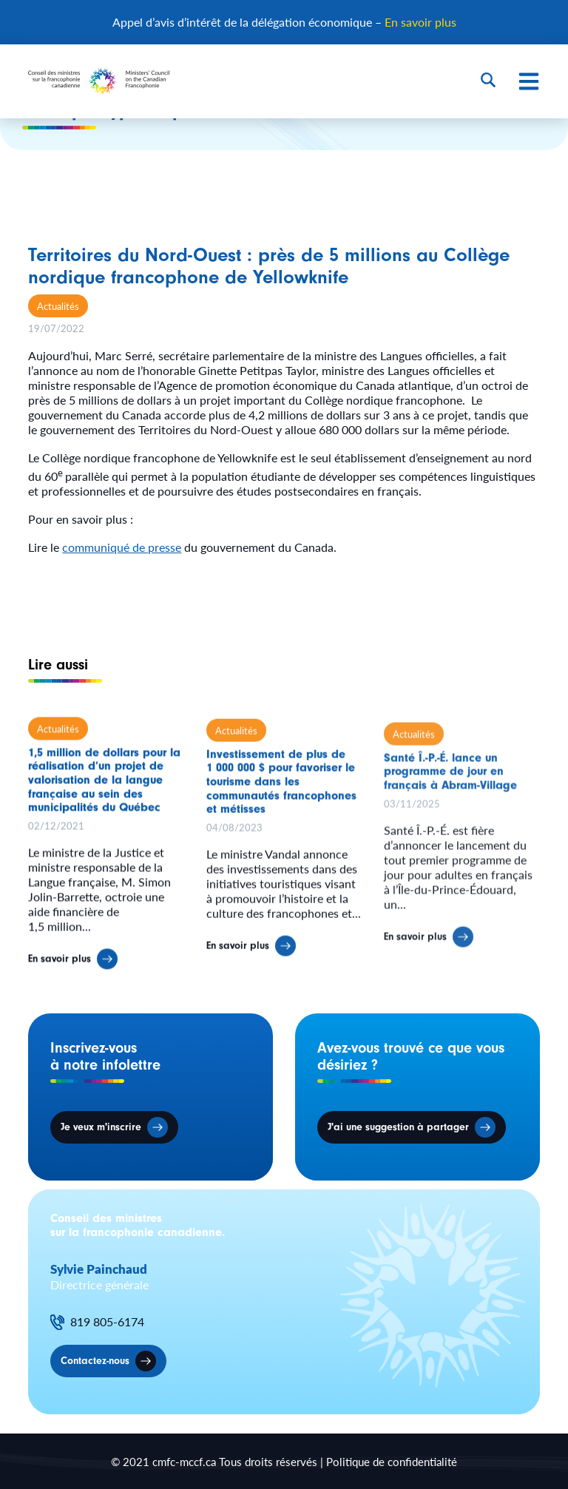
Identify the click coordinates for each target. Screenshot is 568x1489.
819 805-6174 (107, 1321)
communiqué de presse (121, 547)
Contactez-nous (95, 1361)
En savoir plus (420, 22)
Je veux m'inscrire (101, 1127)
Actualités (58, 306)
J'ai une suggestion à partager (398, 1127)
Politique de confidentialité (391, 1461)
